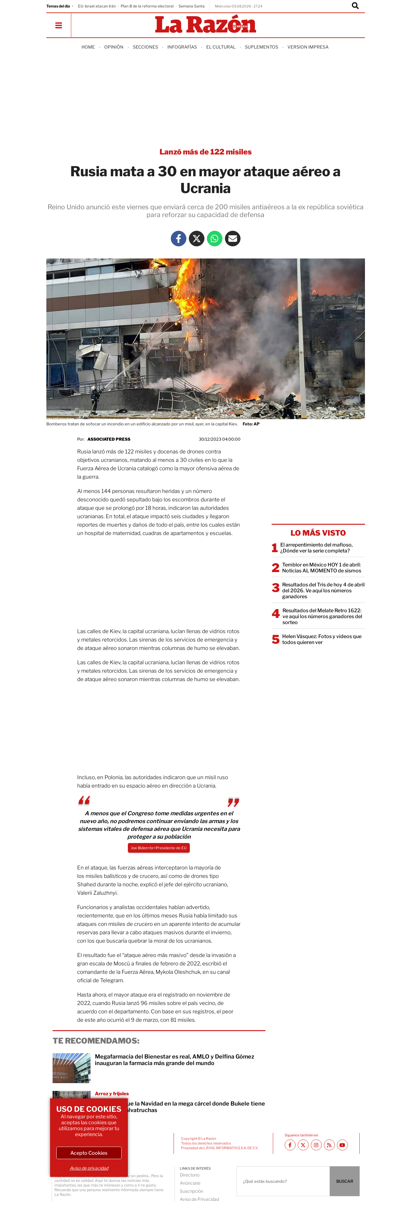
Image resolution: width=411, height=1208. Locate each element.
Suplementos (261, 47)
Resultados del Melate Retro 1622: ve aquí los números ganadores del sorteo (322, 616)
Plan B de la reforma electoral (147, 6)
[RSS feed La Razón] (329, 1144)
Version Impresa (308, 47)
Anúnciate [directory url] (190, 1183)
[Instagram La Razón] (316, 1144)
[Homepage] (205, 24)
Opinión (114, 47)
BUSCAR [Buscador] (344, 1181)
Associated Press (108, 439)
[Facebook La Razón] (178, 238)
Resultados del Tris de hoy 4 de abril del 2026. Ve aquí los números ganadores (323, 590)
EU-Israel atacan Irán (97, 6)
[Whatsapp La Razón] (214, 238)
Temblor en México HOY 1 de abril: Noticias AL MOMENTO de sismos (321, 568)
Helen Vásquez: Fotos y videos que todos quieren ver (322, 639)
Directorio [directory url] (189, 1174)
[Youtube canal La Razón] (342, 1144)
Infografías (182, 47)
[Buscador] (355, 6)
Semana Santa (192, 6)
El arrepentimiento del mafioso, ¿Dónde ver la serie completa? (316, 548)
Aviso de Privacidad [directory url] (199, 1199)
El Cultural (221, 47)
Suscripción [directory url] (191, 1191)
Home (88, 47)
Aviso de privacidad (89, 1168)
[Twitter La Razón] (196, 238)
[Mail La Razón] (233, 238)
